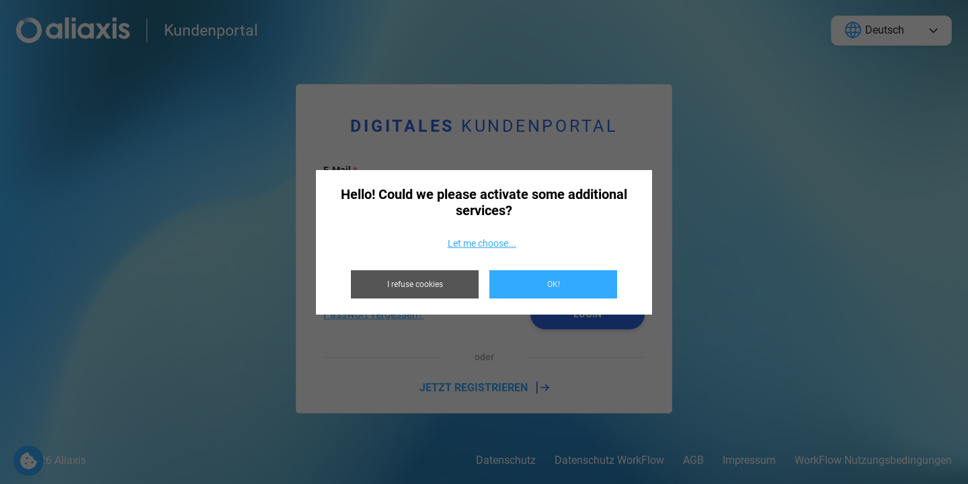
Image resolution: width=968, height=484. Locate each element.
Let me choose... (482, 243)
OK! (553, 284)
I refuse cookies (415, 284)
